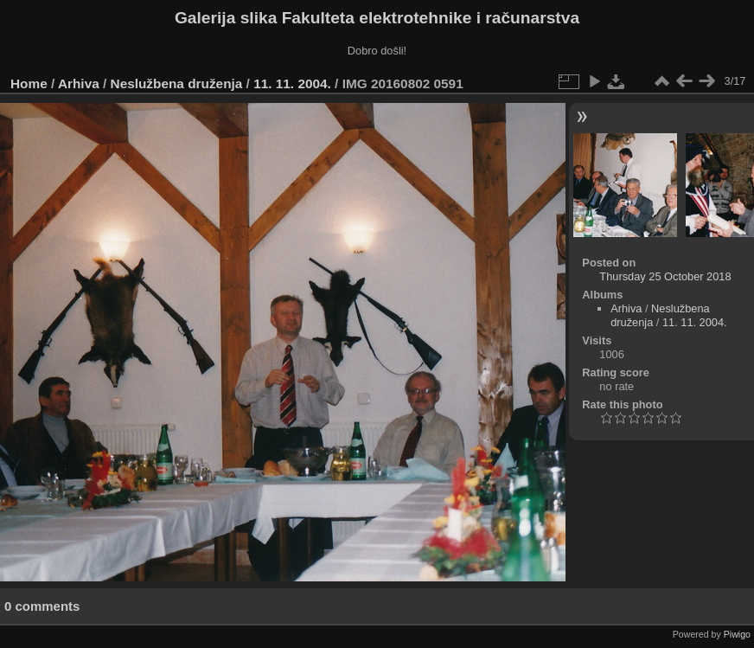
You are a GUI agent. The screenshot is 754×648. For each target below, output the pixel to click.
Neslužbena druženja (177, 83)
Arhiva (78, 83)
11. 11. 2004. (292, 83)
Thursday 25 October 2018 (665, 276)
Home (29, 83)
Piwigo (737, 634)
